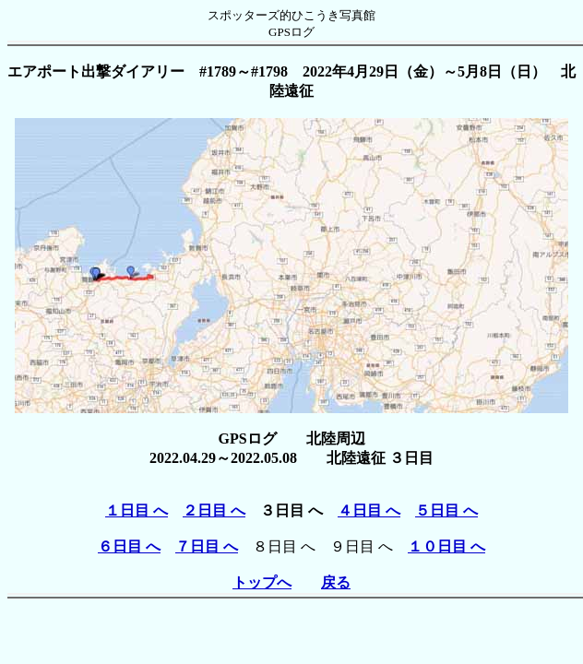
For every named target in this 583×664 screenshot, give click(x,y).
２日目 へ (214, 510)
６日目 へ (129, 546)
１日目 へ (136, 510)
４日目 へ (369, 510)
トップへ (262, 582)
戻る (336, 582)
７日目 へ (206, 546)
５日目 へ (446, 510)
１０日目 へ (446, 546)
